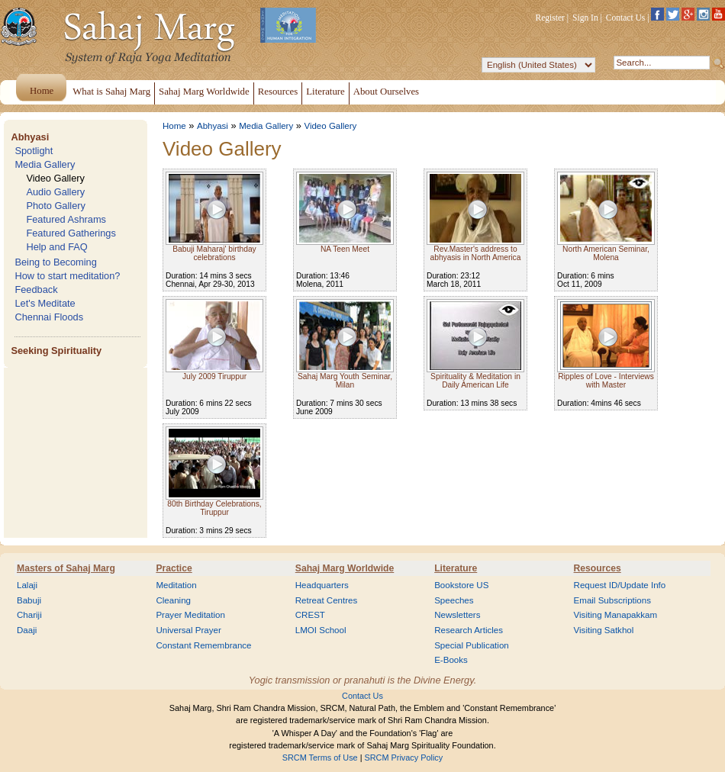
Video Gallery (55, 178)
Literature (455, 568)
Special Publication (471, 645)
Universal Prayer (188, 630)
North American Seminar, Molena (605, 253)
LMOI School (320, 630)
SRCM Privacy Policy (404, 757)
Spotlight (33, 150)
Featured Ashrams (66, 219)
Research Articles (468, 630)
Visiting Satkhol (604, 630)
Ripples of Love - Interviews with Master (606, 380)
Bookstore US (461, 585)
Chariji (29, 614)
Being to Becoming (55, 262)
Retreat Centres (326, 600)
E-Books (451, 659)
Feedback (35, 289)
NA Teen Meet (345, 249)
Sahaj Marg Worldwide (344, 568)
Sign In (585, 17)
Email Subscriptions (612, 600)
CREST (310, 614)
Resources (597, 568)
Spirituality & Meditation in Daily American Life (475, 380)
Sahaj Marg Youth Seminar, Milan (345, 380)
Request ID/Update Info (620, 585)
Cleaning (173, 600)
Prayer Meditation (190, 614)
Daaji (27, 630)
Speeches (453, 600)
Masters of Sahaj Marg (66, 568)
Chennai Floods (48, 317)
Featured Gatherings (70, 233)
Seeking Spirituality (56, 350)
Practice (174, 568)
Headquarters (322, 585)
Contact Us (626, 17)
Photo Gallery (55, 205)
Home (174, 125)
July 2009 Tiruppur (214, 376)
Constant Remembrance (203, 645)
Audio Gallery (55, 192)
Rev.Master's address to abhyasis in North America (475, 253)
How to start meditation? (67, 275)
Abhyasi (30, 137)
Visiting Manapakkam (616, 614)
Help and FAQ (56, 247)
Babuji (29, 600)
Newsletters (457, 614)
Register (550, 17)
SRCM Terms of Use (320, 757)
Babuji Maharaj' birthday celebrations (214, 253)
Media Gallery (44, 164)
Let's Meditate (44, 303)
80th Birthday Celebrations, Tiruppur (214, 508)
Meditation (176, 585)
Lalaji (27, 585)
